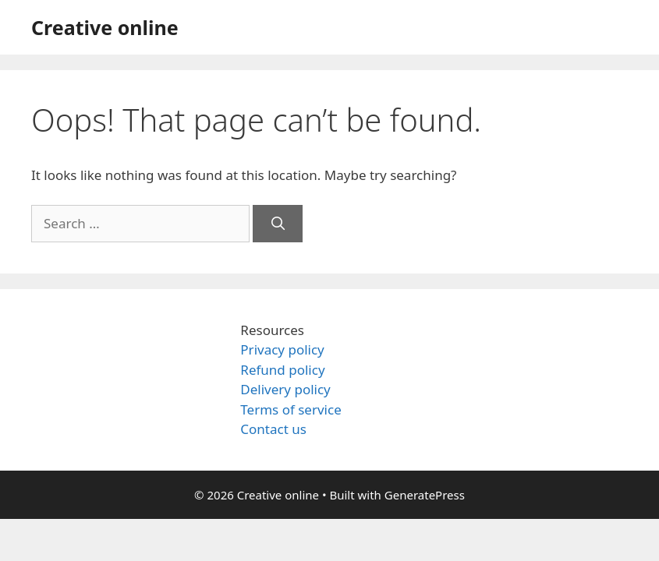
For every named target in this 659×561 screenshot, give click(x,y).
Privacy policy (282, 349)
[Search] (278, 223)
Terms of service (290, 409)
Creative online (105, 27)
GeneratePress (424, 495)
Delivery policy (285, 389)
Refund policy (282, 370)
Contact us (273, 429)
